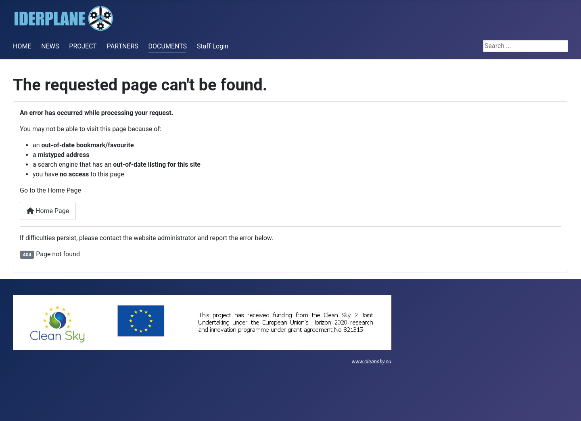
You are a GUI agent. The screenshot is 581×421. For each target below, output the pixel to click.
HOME (22, 46)
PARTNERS (122, 46)
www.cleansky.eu (371, 361)
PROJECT (83, 46)
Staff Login (212, 46)
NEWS (50, 46)
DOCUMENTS (167, 46)
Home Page (48, 211)
